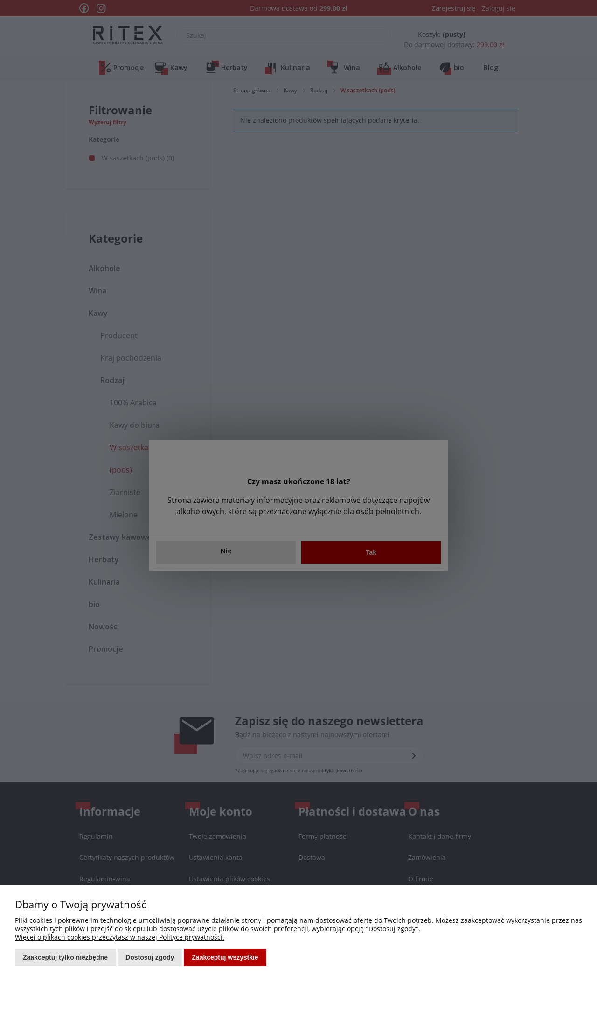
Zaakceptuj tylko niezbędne (65, 957)
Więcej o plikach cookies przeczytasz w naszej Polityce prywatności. (119, 937)
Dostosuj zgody (149, 957)
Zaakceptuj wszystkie (225, 957)
